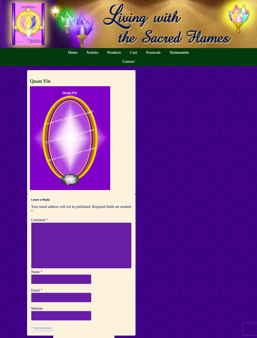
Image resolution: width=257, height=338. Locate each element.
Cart (133, 53)
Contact (128, 62)
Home (72, 53)
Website (37, 309)
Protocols (153, 53)
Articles (92, 53)
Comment (39, 220)
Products (114, 53)
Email (37, 290)
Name (36, 272)
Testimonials (179, 53)
